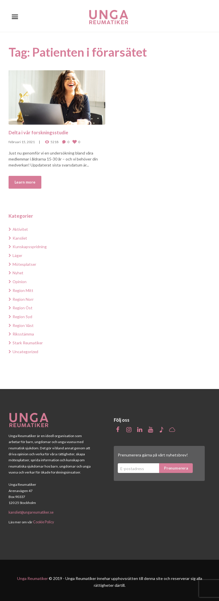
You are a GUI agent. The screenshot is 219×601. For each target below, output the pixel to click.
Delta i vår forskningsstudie (39, 132)
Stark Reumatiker (28, 340)
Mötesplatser (25, 263)
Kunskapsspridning (30, 246)
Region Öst (23, 306)
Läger (18, 254)
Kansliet (20, 237)
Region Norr (23, 297)
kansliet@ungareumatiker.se (31, 510)
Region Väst (23, 323)
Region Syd (23, 314)
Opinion (20, 280)
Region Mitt (23, 289)
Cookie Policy (43, 519)
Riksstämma (23, 332)
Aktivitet (21, 229)
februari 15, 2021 (22, 141)
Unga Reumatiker (32, 575)
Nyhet (18, 271)
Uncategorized (26, 349)
